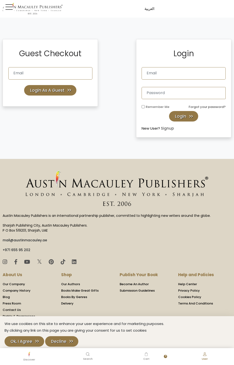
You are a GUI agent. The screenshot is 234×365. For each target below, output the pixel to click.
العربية (148, 8)
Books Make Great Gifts (80, 290)
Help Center (187, 284)
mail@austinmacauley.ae (25, 240)
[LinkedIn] (74, 262)
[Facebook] (16, 262)
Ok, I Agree (21, 341)
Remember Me (157, 107)
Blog (6, 297)
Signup (167, 128)
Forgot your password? (207, 107)
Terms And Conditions (195, 303)
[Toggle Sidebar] (8, 7)
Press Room (12, 303)
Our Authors (70, 284)
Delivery (67, 303)
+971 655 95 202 (16, 250)
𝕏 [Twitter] (40, 262)
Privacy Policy (189, 290)
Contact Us (12, 310)
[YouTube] (28, 262)
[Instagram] (6, 262)
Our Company (14, 284)
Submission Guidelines (137, 290)
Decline (58, 341)
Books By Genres (74, 297)
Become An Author (134, 284)
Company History (17, 290)
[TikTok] (64, 262)
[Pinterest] (52, 262)
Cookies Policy (189, 297)
